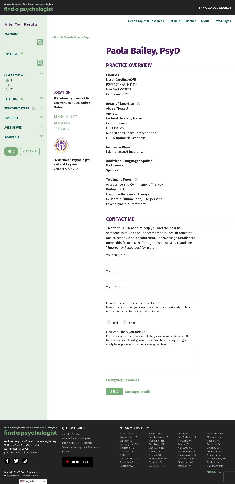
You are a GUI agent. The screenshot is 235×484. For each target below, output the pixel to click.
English (27, 481)
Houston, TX (127, 447)
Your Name (115, 255)
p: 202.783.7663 (12, 452)
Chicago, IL (126, 440)
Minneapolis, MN (158, 458)
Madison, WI (184, 465)
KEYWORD (11, 34)
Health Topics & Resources (146, 21)
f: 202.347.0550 (31, 452)
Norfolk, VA (213, 462)
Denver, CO (155, 455)
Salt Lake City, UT (216, 458)
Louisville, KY (214, 451)
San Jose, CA (214, 444)
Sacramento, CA (187, 451)
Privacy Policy (30, 475)
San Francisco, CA (158, 437)
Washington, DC (129, 444)
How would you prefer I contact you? (133, 303)
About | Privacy (70, 434)
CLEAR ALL (30, 151)
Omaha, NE (213, 447)
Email (115, 323)
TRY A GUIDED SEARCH (215, 7)
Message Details (137, 392)
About (205, 21)
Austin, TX (154, 451)
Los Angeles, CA (128, 437)
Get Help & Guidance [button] (182, 21)
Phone (131, 323)
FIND (11, 151)
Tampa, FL (183, 444)
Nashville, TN (156, 440)
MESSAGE (61, 122)
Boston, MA (155, 433)
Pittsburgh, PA (215, 433)
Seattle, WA (126, 465)
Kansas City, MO (186, 458)
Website (61, 129)
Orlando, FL (155, 462)
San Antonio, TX (187, 437)
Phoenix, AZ (126, 462)
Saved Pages (222, 21)
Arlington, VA (214, 455)
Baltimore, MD (215, 465)
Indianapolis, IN (187, 455)
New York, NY (127, 433)
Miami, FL (183, 433)
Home (65, 451)
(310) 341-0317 (65, 116)
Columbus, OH (157, 465)
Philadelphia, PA (129, 458)
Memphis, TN (214, 437)
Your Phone (114, 287)
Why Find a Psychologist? (76, 438)
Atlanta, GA (126, 451)
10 (11, 85)
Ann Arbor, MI (185, 447)
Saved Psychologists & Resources (81, 447)
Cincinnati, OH (186, 462)
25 (11, 89)
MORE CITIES (214, 471)
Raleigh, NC (213, 440)
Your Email (114, 271)
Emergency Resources (122, 380)
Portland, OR (185, 440)
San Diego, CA (156, 444)
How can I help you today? (125, 332)
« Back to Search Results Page (71, 37)
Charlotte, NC (156, 447)
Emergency (79, 462)
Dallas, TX (125, 455)
